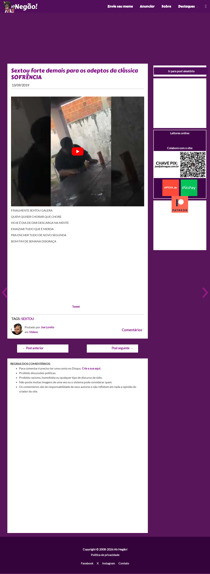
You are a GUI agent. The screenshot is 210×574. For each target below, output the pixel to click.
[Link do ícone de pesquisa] (205, 7)
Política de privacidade (105, 555)
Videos (33, 332)
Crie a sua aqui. (91, 369)
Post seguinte (122, 349)
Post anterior (32, 349)
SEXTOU (27, 319)
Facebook (87, 564)
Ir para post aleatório (181, 71)
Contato (123, 564)
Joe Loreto (47, 328)
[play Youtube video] (77, 152)
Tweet (76, 307)
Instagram (108, 564)
